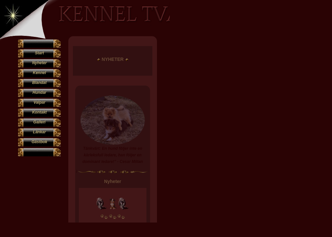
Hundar (39, 92)
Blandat (39, 82)
